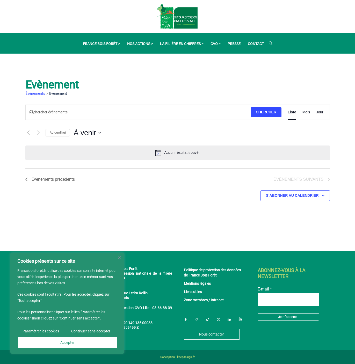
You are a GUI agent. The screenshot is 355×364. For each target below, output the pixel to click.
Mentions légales (197, 283)
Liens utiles (193, 292)
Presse (234, 44)
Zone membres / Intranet (204, 300)
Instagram (196, 319)
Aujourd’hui (58, 132)
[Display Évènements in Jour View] (319, 112)
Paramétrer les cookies (41, 331)
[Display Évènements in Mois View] (306, 112)
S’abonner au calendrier (292, 195)
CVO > (215, 44)
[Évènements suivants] (38, 133)
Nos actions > (140, 44)
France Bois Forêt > (101, 44)
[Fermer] (119, 257)
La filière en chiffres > (181, 44)
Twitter (218, 319)
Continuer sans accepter (90, 331)
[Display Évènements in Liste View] (292, 112)
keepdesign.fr (186, 357)
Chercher (266, 112)
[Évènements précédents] (28, 133)
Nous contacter (211, 334)
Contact (256, 44)
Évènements (35, 93)
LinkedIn (229, 319)
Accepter (67, 342)
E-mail (265, 289)
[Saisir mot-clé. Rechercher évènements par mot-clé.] (138, 112)
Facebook (185, 319)
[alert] (177, 152)
